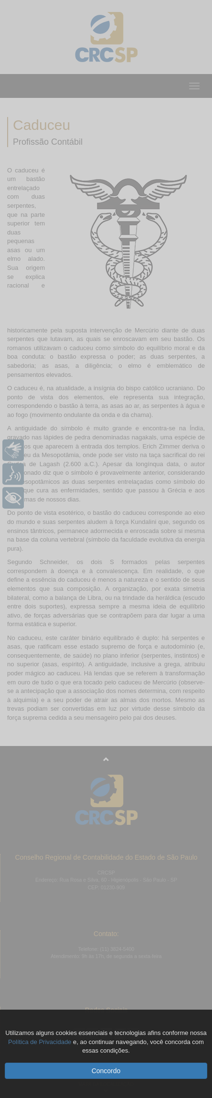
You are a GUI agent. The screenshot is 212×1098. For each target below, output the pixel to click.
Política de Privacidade (39, 1041)
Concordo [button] (106, 1071)
